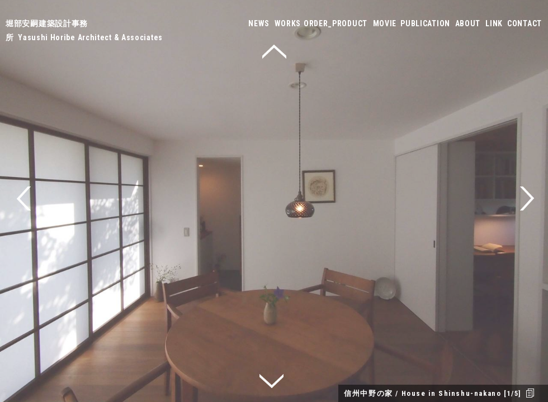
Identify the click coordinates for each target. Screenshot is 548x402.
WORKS (288, 23)
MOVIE (385, 23)
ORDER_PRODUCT (335, 23)
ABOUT (468, 23)
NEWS (259, 23)
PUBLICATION (425, 23)
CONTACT (524, 23)
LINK (494, 23)
